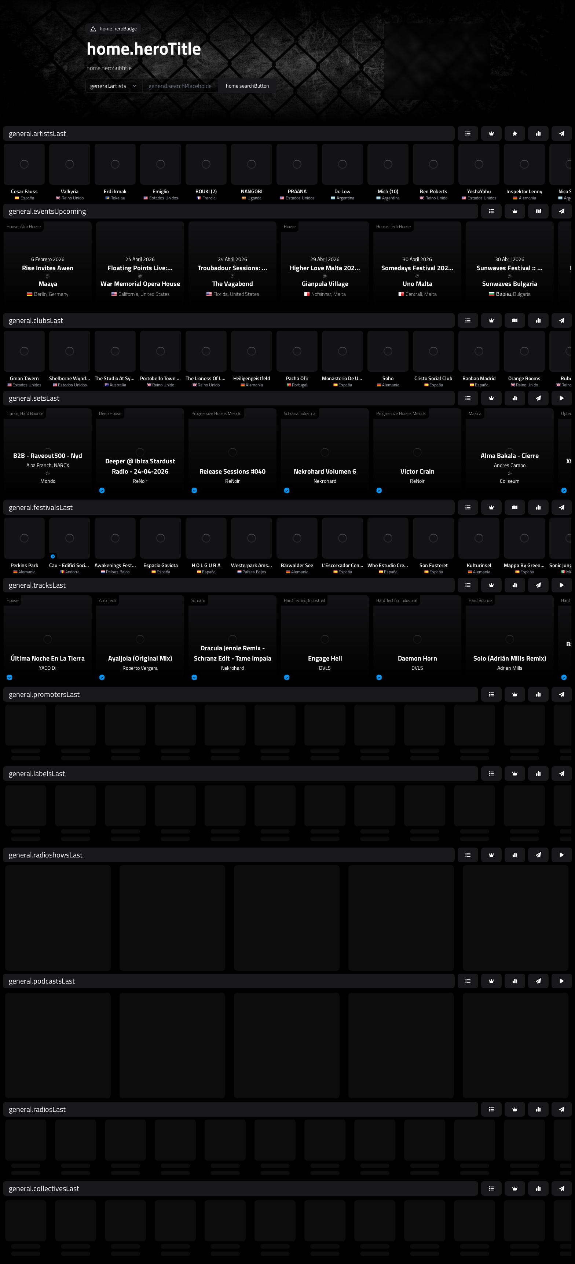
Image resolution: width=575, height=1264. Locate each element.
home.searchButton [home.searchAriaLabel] (247, 85)
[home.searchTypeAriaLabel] (113, 85)
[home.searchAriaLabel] (180, 85)
